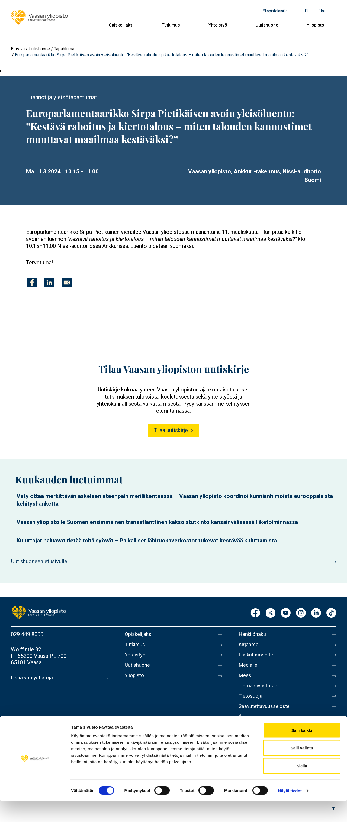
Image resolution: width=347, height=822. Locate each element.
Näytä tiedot (290, 811)
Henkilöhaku (253, 634)
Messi (246, 680)
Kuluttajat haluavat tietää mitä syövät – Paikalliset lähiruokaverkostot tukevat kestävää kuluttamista (147, 540)
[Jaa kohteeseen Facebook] (32, 282)
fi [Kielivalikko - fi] (306, 11)
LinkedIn (316, 613)
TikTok (331, 613)
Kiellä (301, 786)
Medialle (249, 668)
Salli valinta (302, 768)
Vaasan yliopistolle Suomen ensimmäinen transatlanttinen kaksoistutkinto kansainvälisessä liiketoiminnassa (157, 522)
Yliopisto (315, 25)
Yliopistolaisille (275, 11)
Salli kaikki (301, 751)
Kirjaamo (249, 645)
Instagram (301, 613)
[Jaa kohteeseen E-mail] (67, 282)
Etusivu (18, 48)
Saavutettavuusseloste (266, 714)
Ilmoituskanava (256, 725)
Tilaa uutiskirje (171, 430)
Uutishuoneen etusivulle (39, 561)
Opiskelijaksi (121, 25)
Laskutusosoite (257, 657)
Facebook (255, 613)
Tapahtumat (65, 48)
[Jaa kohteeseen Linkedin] (49, 282)
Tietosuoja (251, 702)
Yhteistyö (217, 25)
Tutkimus (171, 25)
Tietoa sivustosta (259, 691)
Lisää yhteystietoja (33, 677)
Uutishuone (266, 25)
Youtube (286, 613)
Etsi (322, 11)
